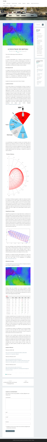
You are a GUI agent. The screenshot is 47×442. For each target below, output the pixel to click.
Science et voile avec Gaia (34, 3)
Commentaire (8, 397)
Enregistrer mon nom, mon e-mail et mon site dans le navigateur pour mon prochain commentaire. (18, 427)
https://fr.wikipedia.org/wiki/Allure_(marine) (13, 104)
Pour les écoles (5, 5)
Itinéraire (28, 3)
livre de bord (8, 3)
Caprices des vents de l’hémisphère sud (40, 37)
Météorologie (9, 374)
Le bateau (19, 3)
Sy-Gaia (4, 3)
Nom (7, 412)
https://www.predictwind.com (11, 258)
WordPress (26, 440)
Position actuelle (14, 3)
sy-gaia (4, 1)
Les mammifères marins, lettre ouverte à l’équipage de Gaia (10, 382)
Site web (7, 421)
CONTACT (15, 5)
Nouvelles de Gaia (39, 55)
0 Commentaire (24, 51)
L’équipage (23, 3)
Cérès (11, 5)
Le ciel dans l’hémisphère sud (40, 66)
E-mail (7, 417)
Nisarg (33, 440)
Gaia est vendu (39, 33)
